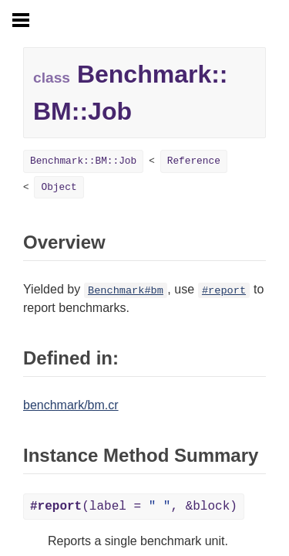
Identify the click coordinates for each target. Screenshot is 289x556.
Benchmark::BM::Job (83, 161)
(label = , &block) (133, 507)
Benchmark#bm (125, 291)
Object (58, 187)
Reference (193, 161)
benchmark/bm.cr (71, 405)
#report (224, 291)
